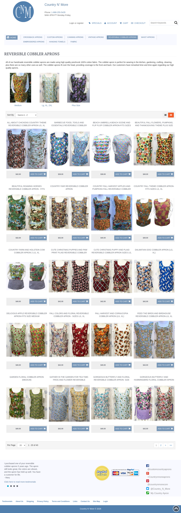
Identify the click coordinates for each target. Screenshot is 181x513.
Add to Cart (37, 174)
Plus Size (76, 105)
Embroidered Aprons (33, 42)
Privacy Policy (43, 501)
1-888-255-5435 (58, 12)
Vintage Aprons (95, 37)
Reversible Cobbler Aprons (121, 37)
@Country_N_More (160, 489)
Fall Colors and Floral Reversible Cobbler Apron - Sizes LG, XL (69, 314)
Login (105, 501)
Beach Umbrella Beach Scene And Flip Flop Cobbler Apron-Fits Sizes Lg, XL (111, 125)
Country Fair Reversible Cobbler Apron (69, 187)
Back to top (176, 508)
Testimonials (7, 501)
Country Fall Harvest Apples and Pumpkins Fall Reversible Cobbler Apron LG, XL (111, 189)
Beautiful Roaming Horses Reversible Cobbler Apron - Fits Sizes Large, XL (27, 189)
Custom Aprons (54, 37)
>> (171, 445)
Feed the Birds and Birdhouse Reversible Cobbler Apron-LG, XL (154, 314)
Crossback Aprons (32, 37)
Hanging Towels (56, 42)
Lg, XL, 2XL (47, 105)
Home (13, 37)
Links (75, 501)
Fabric (73, 42)
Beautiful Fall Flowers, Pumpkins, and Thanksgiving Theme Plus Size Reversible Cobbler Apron (154, 125)
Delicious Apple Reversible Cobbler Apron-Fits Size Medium (27, 314)
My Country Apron (160, 493)
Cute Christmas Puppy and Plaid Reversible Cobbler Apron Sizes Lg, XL (112, 253)
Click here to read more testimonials (20, 482)
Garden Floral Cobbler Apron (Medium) (27, 378)
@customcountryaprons (159, 469)
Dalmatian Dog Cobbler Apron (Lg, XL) (154, 251)
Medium (18, 105)
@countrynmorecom (157, 484)
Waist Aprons (147, 37)
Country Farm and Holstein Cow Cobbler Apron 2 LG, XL (27, 251)
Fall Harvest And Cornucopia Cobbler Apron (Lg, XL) (111, 314)
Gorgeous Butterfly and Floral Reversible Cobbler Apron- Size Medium (111, 380)
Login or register (76, 23)
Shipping (30, 501)
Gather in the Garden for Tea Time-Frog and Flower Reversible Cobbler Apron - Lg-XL (69, 380)
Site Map (96, 501)
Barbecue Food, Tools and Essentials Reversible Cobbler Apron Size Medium (69, 125)
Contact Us (85, 501)
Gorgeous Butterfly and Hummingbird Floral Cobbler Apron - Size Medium (154, 380)
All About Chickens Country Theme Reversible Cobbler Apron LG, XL (26, 124)
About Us (19, 501)
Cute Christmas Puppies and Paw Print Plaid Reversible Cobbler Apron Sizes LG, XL (69, 253)
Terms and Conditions (61, 501)
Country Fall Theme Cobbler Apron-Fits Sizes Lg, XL (154, 187)
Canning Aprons (74, 37)
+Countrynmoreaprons (158, 477)
